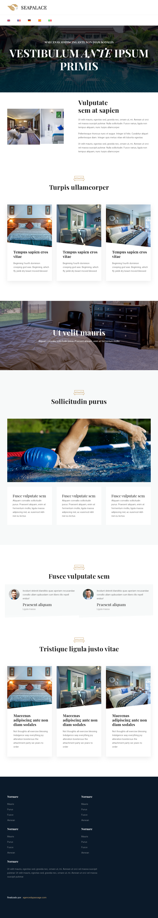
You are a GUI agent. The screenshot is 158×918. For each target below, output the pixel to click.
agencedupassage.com (34, 897)
